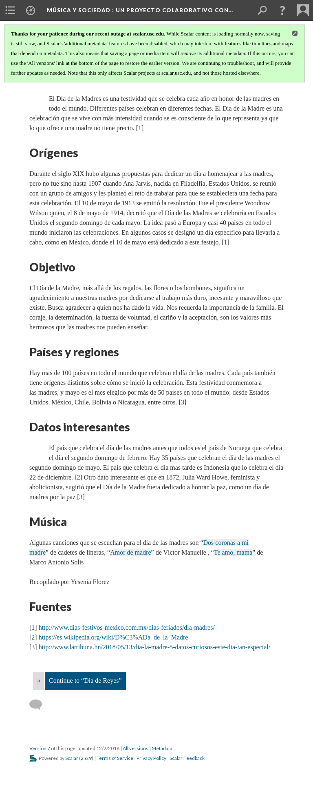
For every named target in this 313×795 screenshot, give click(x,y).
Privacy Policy (151, 758)
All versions (135, 748)
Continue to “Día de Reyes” (85, 680)
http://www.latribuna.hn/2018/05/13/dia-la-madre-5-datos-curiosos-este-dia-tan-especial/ (155, 647)
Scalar (71, 758)
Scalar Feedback (187, 758)
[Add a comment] (39, 705)
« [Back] (38, 680)
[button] (282, 10)
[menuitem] (10, 10)
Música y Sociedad (140, 10)
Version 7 (39, 748)
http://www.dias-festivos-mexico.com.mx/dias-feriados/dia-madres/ (127, 627)
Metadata (162, 748)
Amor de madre (130, 552)
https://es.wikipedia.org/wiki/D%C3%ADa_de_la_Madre (113, 637)
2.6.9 (86, 758)
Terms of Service (115, 758)
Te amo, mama (233, 552)
